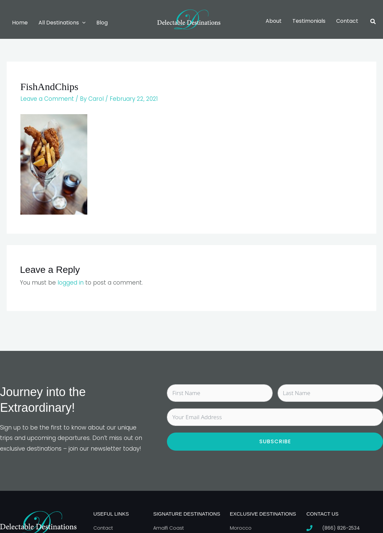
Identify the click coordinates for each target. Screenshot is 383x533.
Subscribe (275, 441)
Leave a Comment (47, 99)
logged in (71, 283)
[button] (82, 23)
